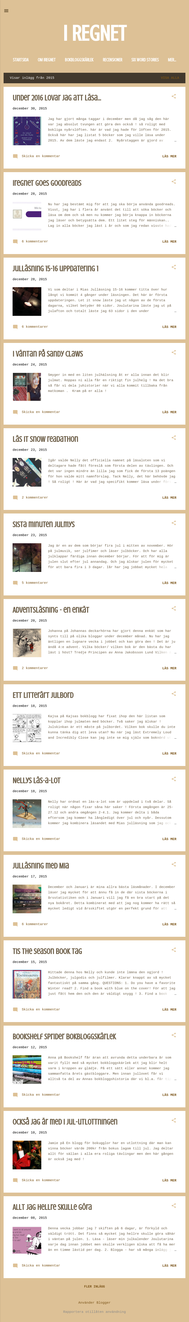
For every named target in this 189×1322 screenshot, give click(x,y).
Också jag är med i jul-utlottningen (65, 1122)
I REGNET (94, 33)
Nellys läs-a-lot (36, 780)
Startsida (21, 59)
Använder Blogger (94, 1303)
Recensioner (112, 59)
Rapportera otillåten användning (94, 1312)
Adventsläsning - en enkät (51, 610)
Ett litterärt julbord (43, 695)
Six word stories (145, 59)
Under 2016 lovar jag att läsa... (57, 98)
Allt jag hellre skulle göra (52, 1207)
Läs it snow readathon (45, 439)
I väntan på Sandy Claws (48, 354)
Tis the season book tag (47, 951)
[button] (173, 97)
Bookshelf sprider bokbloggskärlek (64, 1036)
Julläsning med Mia (41, 866)
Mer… (172, 59)
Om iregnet (47, 59)
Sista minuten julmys (44, 524)
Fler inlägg (94, 1286)
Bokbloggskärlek (79, 59)
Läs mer (169, 156)
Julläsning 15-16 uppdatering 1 (56, 268)
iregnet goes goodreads (47, 183)
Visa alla (170, 78)
